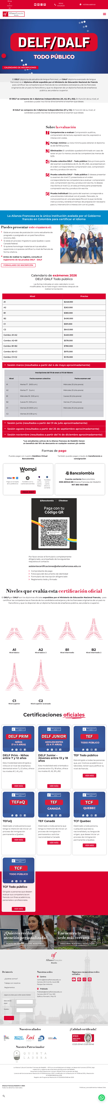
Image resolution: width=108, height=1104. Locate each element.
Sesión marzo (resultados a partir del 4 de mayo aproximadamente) (48, 365)
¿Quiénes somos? (11, 983)
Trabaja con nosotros (12, 987)
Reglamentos (9, 991)
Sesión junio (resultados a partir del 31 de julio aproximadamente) (47, 423)
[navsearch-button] (4, 1100)
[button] (104, 14)
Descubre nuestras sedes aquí (77, 948)
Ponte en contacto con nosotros (25, 948)
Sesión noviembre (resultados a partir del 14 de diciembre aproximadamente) (54, 434)
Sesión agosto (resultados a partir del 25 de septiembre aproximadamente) (53, 428)
